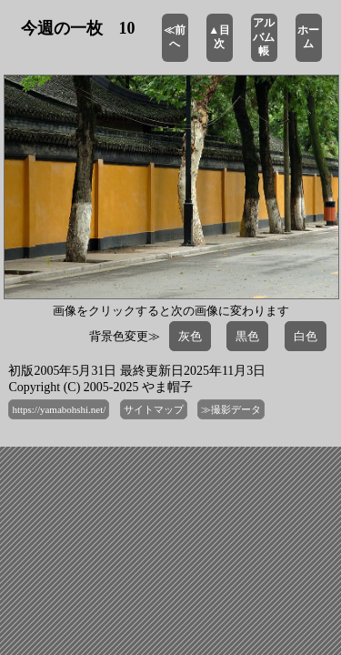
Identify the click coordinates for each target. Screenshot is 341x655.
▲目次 (219, 37)
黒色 (247, 336)
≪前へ (175, 37)
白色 (305, 336)
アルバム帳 (264, 36)
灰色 (190, 336)
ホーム (308, 37)
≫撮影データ (231, 409)
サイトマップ (154, 409)
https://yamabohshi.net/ (58, 409)
